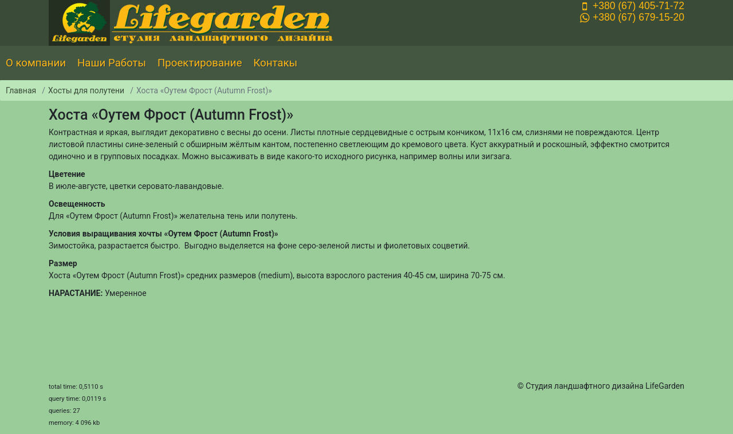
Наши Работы (111, 63)
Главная (21, 90)
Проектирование (199, 63)
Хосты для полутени (86, 90)
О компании (36, 63)
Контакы (276, 63)
